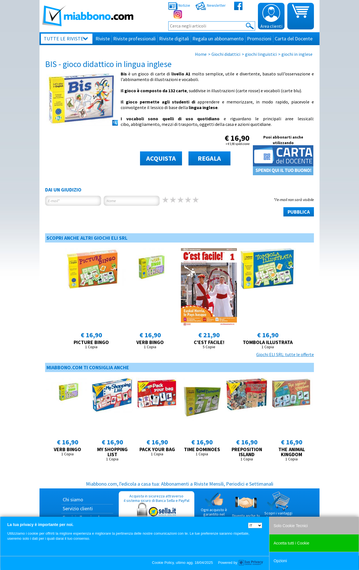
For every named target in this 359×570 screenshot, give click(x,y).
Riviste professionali (134, 38)
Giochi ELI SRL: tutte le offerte (285, 354)
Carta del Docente (294, 38)
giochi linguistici (261, 54)
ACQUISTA (161, 158)
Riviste (102, 38)
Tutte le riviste (63, 38)
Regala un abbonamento (218, 38)
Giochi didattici (225, 54)
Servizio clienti (78, 508)
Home (201, 54)
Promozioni (259, 38)
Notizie (179, 5)
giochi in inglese (297, 54)
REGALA (209, 158)
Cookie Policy (163, 562)
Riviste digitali (174, 38)
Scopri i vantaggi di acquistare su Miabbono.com (278, 507)
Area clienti (271, 16)
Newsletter (210, 5)
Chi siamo (73, 499)
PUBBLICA (299, 212)
